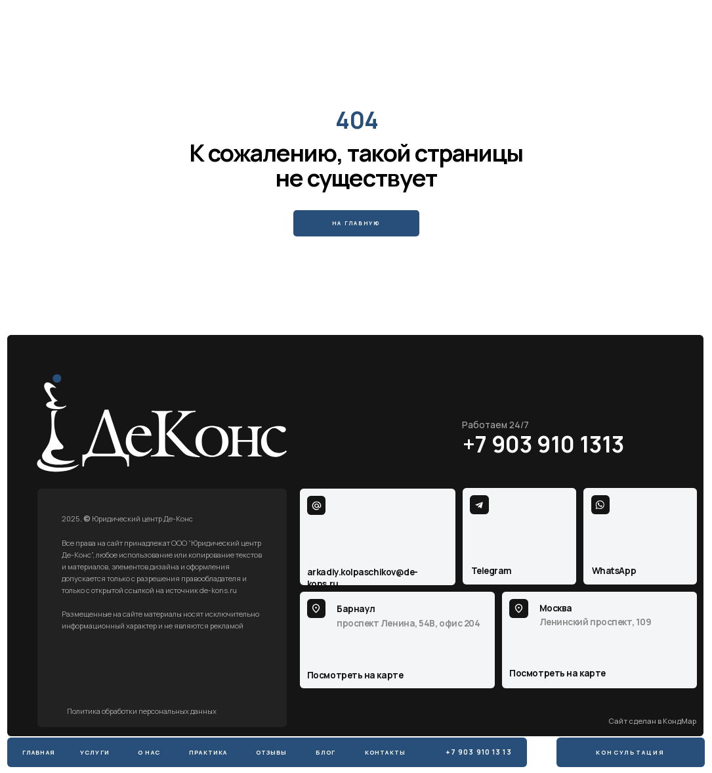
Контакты (385, 752)
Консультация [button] (630, 752)
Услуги (95, 752)
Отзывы (271, 752)
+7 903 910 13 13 (479, 752)
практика (208, 752)
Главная (38, 752)
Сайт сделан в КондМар (652, 721)
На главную (356, 223)
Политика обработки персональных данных (142, 711)
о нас (149, 752)
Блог (325, 752)
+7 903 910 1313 (543, 444)
